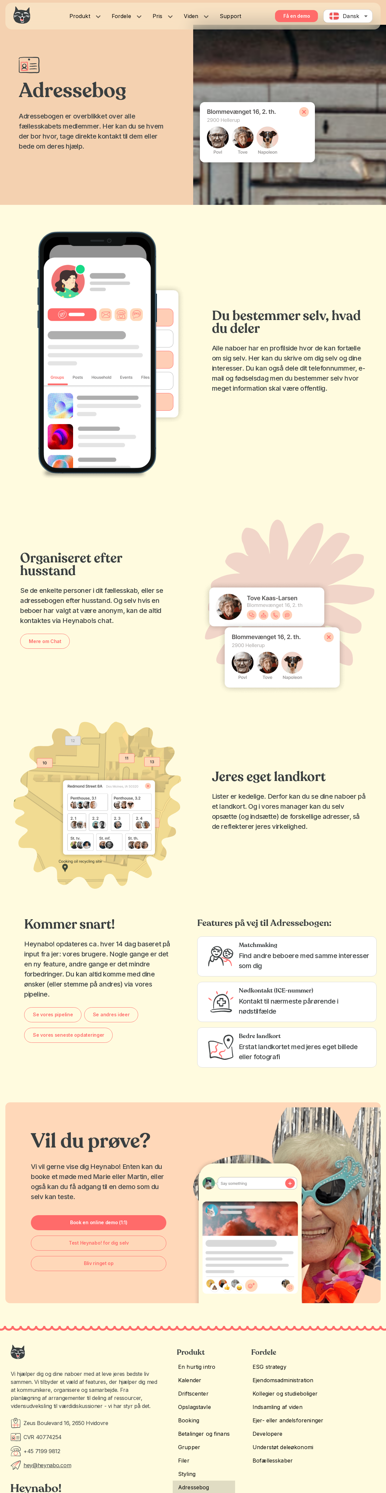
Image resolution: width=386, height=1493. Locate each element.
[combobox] (348, 16)
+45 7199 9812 (41, 1451)
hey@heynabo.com (47, 1465)
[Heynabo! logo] (21, 15)
